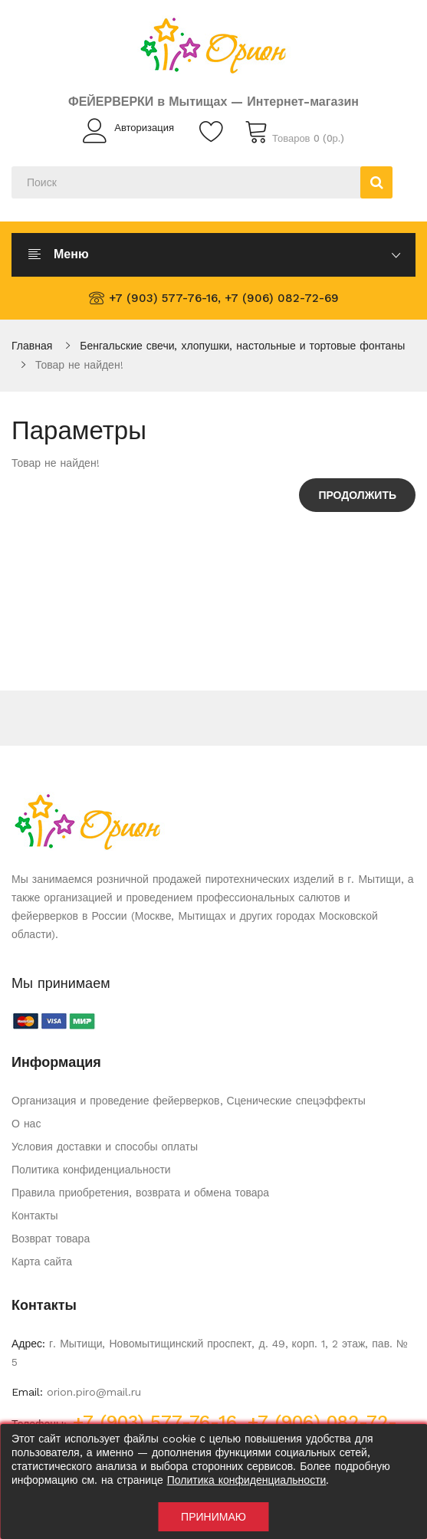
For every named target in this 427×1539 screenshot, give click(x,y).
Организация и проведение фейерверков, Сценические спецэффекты (188, 1100)
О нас (26, 1123)
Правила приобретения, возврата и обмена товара (140, 1192)
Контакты (34, 1215)
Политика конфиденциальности (91, 1169)
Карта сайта (41, 1261)
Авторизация (144, 127)
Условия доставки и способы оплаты (104, 1146)
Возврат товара (50, 1238)
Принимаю (213, 1517)
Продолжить (357, 495)
